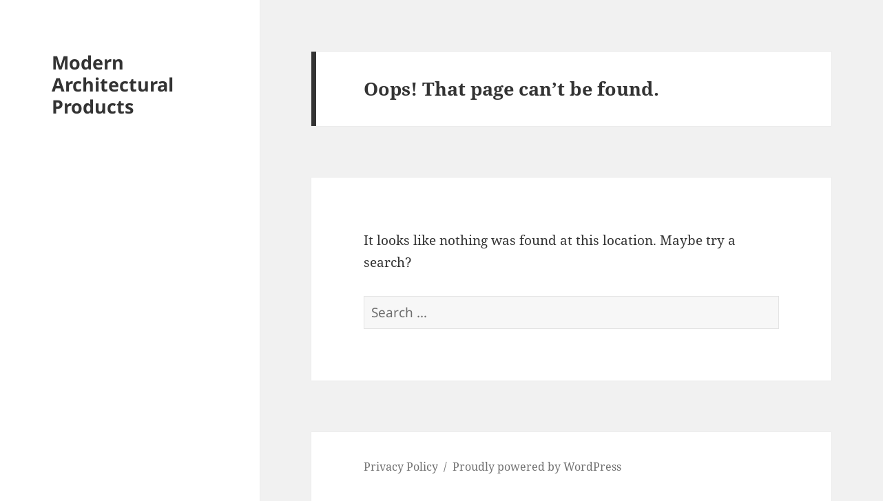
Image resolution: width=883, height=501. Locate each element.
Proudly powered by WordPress (537, 466)
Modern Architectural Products (113, 84)
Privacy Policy (401, 466)
